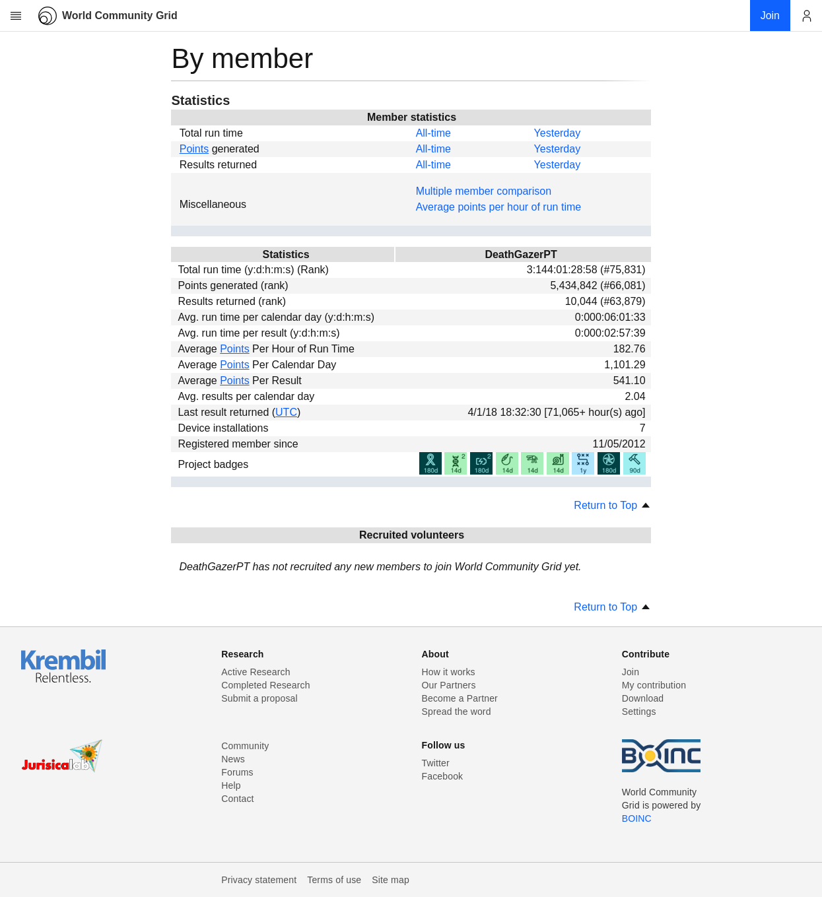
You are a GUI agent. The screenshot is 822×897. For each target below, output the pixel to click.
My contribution (654, 685)
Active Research (255, 672)
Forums (237, 772)
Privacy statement (258, 880)
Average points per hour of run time (499, 207)
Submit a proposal (259, 698)
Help (230, 785)
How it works (448, 672)
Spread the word (456, 711)
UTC (286, 412)
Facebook (442, 776)
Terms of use (334, 880)
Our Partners (449, 685)
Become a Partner (460, 698)
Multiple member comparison (483, 191)
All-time (433, 133)
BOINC (637, 818)
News (233, 759)
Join (630, 672)
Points (194, 148)
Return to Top (612, 505)
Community (245, 746)
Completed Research (265, 685)
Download (643, 698)
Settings (639, 711)
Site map (390, 880)
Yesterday (557, 133)
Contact (237, 798)
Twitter (436, 763)
